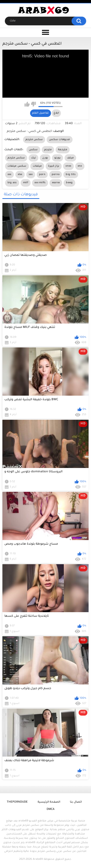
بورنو (57, 157)
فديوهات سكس (59, 139)
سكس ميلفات (17, 166)
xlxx (20, 174)
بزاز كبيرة (53, 166)
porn (42, 174)
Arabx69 (38, 859)
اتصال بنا (76, 802)
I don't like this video (33, 104)
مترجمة (62, 149)
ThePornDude (17, 802)
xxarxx (56, 182)
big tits (70, 174)
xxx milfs (40, 182)
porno (56, 174)
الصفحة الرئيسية (49, 802)
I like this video (27, 104)
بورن (45, 157)
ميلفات (37, 166)
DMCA (50, 809)
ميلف (70, 157)
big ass (12, 182)
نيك (33, 157)
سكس (33, 149)
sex (31, 174)
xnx (80, 166)
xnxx (68, 166)
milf (25, 182)
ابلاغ (56, 113)
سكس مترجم (34, 139)
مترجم (48, 149)
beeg (69, 182)
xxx (9, 174)
